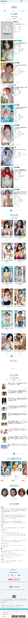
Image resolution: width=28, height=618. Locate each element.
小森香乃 (15, 113)
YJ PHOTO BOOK (12, 515)
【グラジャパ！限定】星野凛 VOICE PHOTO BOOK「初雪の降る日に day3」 (20, 170)
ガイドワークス (7, 508)
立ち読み (17, 38)
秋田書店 (2, 508)
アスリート (4, 557)
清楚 (17, 541)
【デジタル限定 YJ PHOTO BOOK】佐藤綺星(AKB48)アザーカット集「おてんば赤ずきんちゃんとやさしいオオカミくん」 (20, 193)
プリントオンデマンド (13, 522)
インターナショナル (21, 535)
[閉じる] (26, 611)
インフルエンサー (18, 554)
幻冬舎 (2, 510)
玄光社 (25, 508)
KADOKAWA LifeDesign (20, 508)
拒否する (22, 616)
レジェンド (12, 555)
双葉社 (8, 511)
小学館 (12, 510)
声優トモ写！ (20, 522)
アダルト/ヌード (11, 557)
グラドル (4, 550)
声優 (3, 551)
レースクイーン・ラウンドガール (8, 553)
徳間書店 (22, 510)
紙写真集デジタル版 (4, 521)
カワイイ (4, 541)
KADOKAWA (13, 508)
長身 (17, 534)
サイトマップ (18, 607)
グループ (14, 545)
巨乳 (11, 532)
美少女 (3, 540)
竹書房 (19, 510)
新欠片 (26, 510)
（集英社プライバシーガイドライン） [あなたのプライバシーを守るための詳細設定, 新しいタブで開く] (7, 614)
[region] (14, 614)
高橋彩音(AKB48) (16, 89)
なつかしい (23, 540)
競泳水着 (16, 527)
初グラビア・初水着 (12, 560)
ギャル (3, 536)
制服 (10, 527)
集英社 (5, 510)
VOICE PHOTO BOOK (5, 522)
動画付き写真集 (18, 521)
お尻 (17, 532)
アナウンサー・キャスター (7, 554)
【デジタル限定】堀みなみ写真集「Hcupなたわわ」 (20, 66)
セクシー (11, 541)
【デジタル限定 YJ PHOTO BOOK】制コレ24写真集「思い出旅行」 (20, 108)
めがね (22, 527)
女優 (17, 550)
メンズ (20, 560)
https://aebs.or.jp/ (3, 602)
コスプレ (4, 527)
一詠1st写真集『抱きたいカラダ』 (19, 24)
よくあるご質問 (8, 607)
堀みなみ (15, 67)
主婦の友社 (9, 510)
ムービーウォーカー (13, 511)
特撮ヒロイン (4, 555)
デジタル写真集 (5, 10)
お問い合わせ (13, 607)
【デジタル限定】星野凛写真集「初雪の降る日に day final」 (20, 44)
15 (16, 453)
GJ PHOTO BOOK (19, 515)
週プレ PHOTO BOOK (5, 515)
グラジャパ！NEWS (23, 10)
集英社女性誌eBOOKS (22, 516)
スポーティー (12, 535)
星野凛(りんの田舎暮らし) (17, 45)
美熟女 (16, 540)
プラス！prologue (12, 521)
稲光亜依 (15, 109)
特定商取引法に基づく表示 (20, 605)
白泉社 (2, 511)
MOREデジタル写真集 (5, 516)
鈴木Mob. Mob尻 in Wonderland (20, 149)
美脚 (12, 534)
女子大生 (9, 551)
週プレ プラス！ (14, 10)
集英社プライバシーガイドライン (10, 605)
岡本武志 (19, 155)
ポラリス (24, 522)
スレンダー (5, 532)
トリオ (8, 545)
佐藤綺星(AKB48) (16, 196)
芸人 (18, 555)
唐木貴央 (19, 135)
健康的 (23, 534)
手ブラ (3, 560)
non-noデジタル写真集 (13, 516)
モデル (23, 550)
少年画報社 (16, 510)
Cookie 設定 (3, 607)
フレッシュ (4, 535)
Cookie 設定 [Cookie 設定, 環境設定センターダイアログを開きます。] (4, 616)
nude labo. (3, 524)
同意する (15, 616)
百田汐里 (15, 112)
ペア (3, 545)
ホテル (20, 545)
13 (11, 453)
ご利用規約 (2, 605)
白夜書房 (5, 511)
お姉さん (10, 540)
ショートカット (5, 534)
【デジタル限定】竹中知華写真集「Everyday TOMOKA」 (20, 128)
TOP (1, 3)
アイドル (11, 550)
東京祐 (19, 177)
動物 (3, 562)
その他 (8, 562)
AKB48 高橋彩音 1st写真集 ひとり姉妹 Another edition (20, 88)
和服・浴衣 (4, 529)
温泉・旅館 (4, 546)
